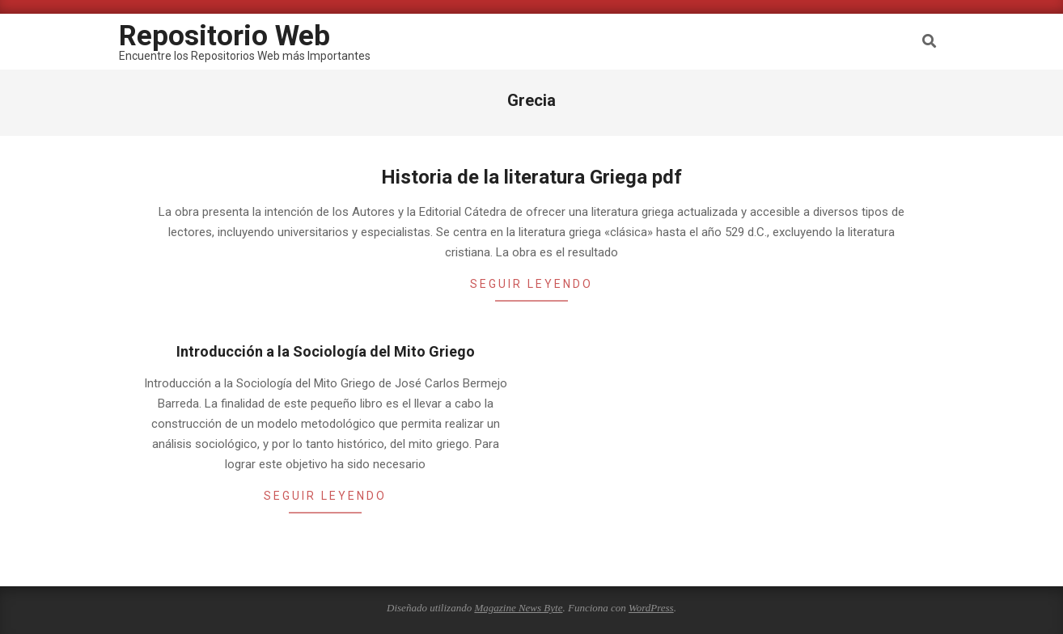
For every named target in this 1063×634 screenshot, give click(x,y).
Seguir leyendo (531, 283)
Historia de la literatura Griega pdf (531, 177)
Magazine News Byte (518, 608)
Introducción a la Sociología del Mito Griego (325, 351)
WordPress (651, 608)
